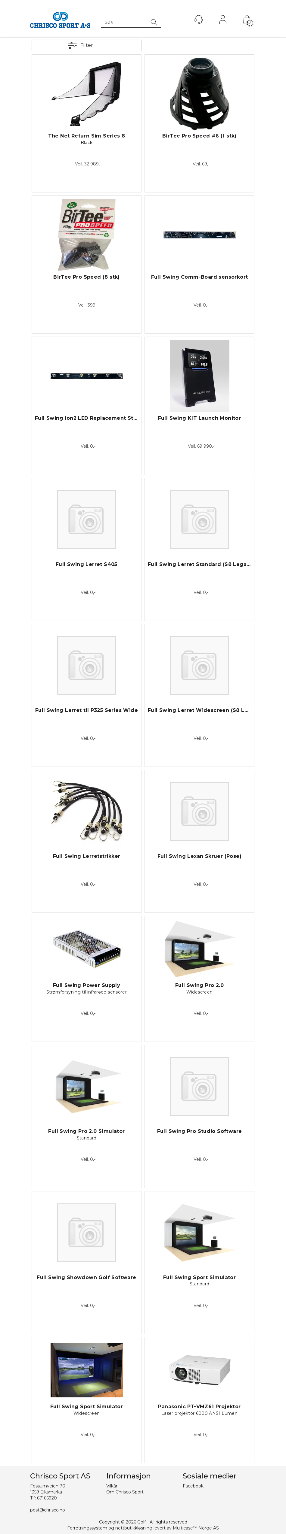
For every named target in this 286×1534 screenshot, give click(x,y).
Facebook (193, 1486)
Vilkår (111, 1486)
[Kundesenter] (198, 19)
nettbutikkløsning (133, 1528)
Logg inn (222, 21)
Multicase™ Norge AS (196, 1528)
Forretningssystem (87, 1528)
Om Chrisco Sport (125, 1492)
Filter (86, 45)
